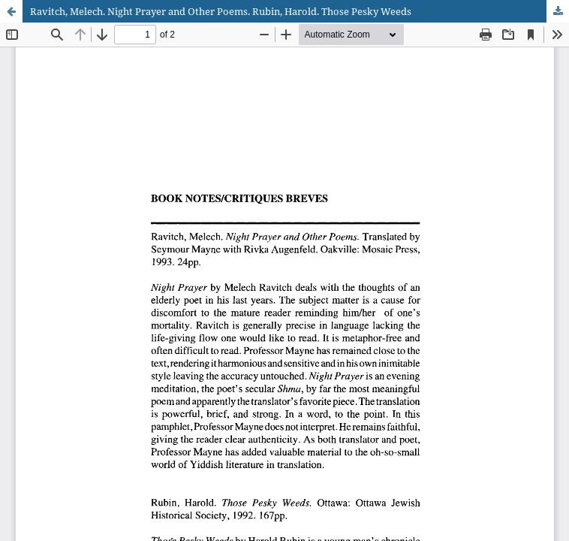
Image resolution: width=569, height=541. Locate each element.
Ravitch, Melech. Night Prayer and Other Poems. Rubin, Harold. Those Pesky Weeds (220, 11)
